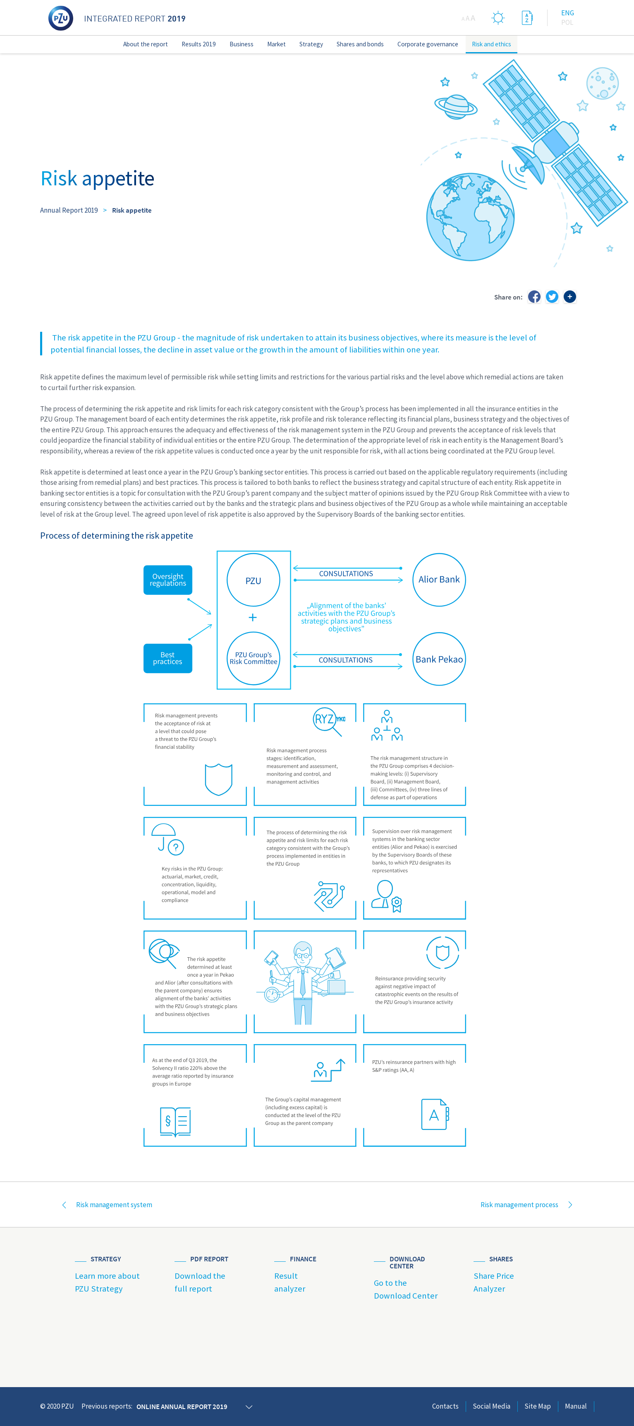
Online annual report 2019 (181, 1406)
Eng (567, 12)
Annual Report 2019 (69, 210)
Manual (576, 1406)
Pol (567, 22)
